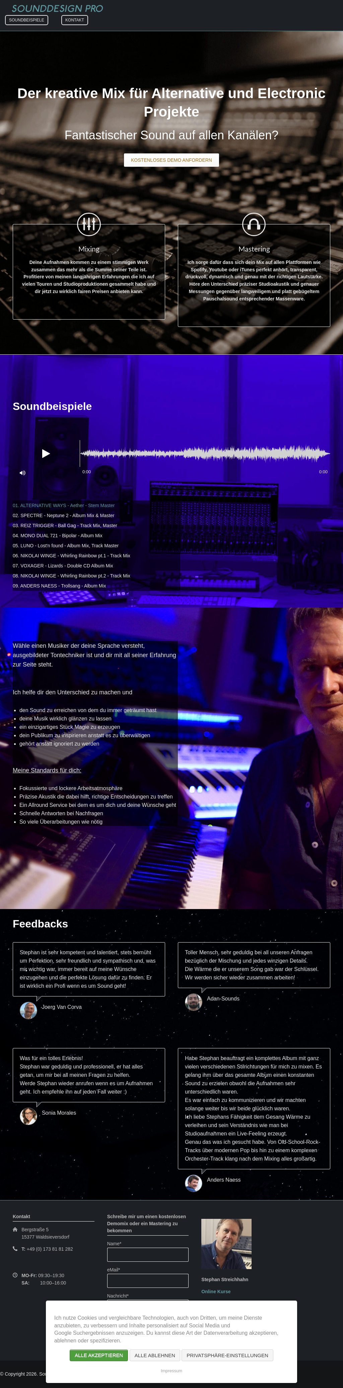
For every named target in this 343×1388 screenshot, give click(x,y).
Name (117, 1243)
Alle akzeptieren (99, 1355)
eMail (117, 1269)
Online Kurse (215, 1291)
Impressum (171, 1370)
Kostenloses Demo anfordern (171, 160)
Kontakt (74, 20)
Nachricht (118, 1296)
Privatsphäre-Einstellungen (227, 1355)
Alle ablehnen (155, 1355)
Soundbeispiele (26, 20)
